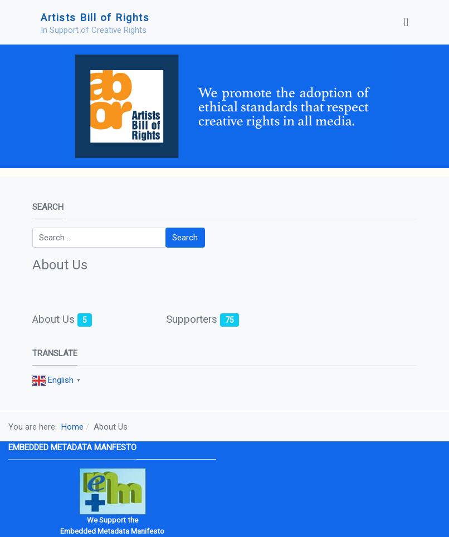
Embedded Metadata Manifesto (112, 531)
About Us (53, 319)
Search (185, 238)
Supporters (191, 319)
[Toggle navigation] (406, 22)
